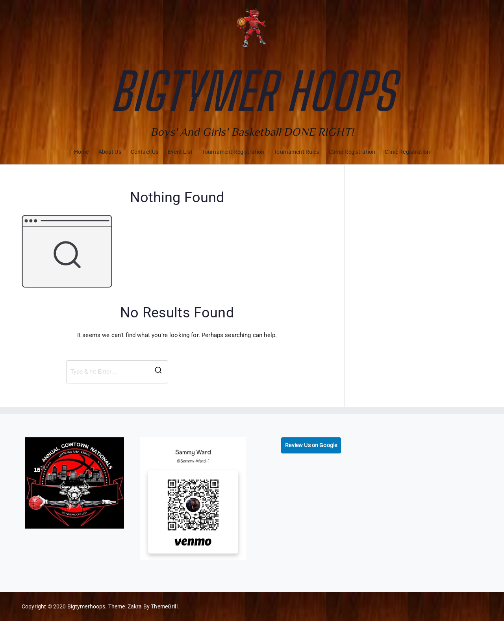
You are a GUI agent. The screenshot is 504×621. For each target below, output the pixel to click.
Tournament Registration (233, 152)
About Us (109, 152)
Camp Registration (352, 152)
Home (81, 152)
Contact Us (145, 152)
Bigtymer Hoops (252, 91)
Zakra (135, 606)
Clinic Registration (407, 152)
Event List (180, 152)
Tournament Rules (296, 152)
